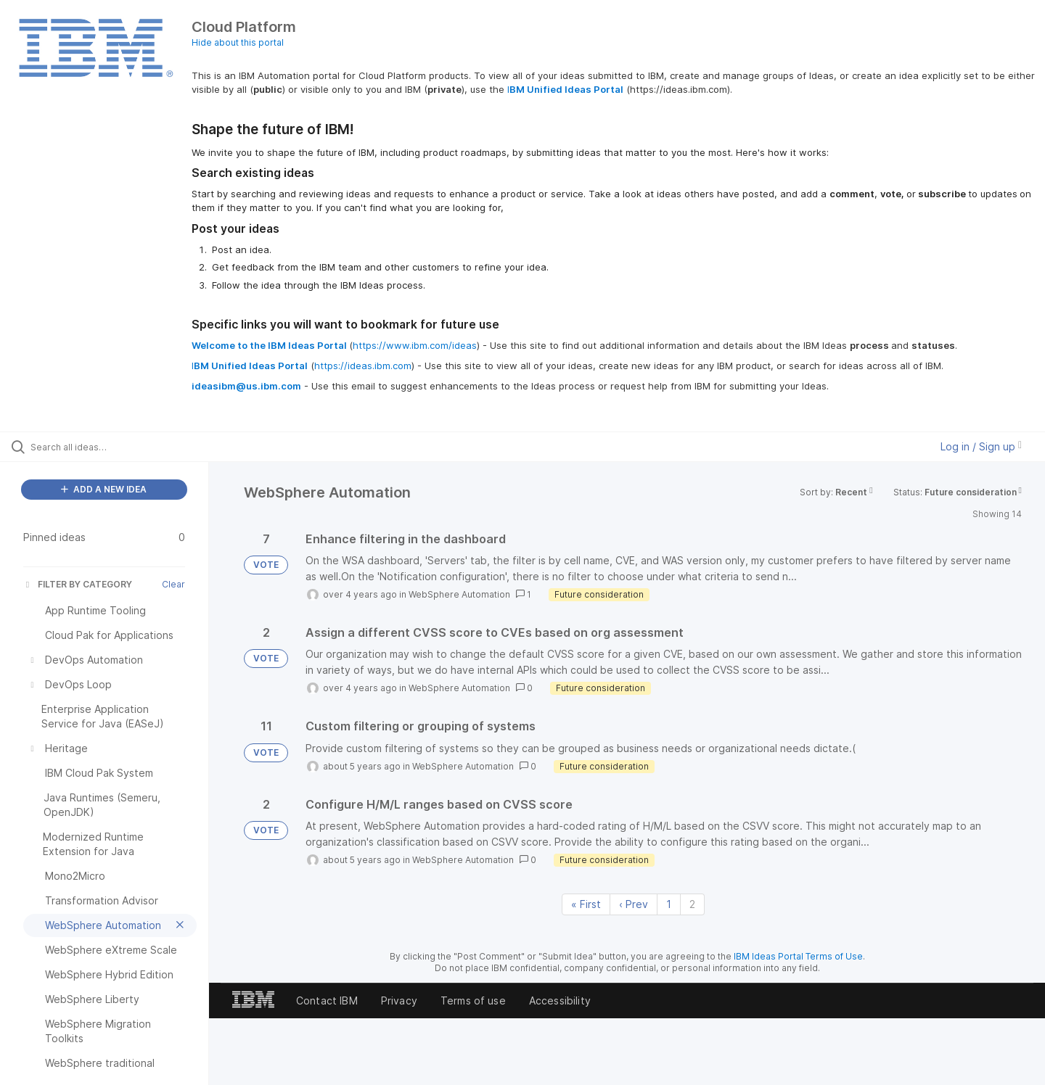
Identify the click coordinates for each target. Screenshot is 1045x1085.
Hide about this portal (238, 42)
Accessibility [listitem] (560, 1000)
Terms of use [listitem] (473, 1000)
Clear (173, 584)
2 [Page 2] (692, 904)
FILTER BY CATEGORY (77, 584)
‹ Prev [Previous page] (633, 904)
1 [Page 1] (668, 904)
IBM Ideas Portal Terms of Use (798, 956)
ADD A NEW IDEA (104, 489)
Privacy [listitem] (399, 1000)
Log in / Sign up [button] (981, 446)
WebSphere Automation (459, 594)
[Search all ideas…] (123, 446)
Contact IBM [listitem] (327, 1000)
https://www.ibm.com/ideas (415, 345)
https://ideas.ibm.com (362, 365)
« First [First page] (586, 904)
